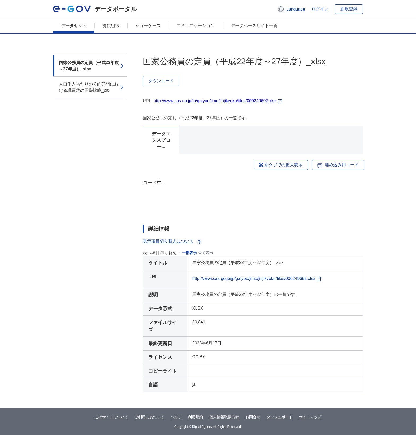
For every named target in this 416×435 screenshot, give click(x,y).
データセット (73, 25)
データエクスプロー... (161, 140)
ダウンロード (161, 81)
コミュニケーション (196, 25)
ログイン (319, 9)
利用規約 (195, 417)
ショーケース (148, 25)
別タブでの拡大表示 (280, 165)
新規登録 (348, 9)
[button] (291, 9)
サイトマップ (310, 417)
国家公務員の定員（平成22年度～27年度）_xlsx (89, 65)
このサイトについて (111, 417)
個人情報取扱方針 (224, 417)
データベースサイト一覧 (254, 25)
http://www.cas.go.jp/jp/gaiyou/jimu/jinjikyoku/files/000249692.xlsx (215, 101)
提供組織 (110, 25)
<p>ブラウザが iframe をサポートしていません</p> (253, 198)
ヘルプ (176, 417)
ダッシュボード (280, 417)
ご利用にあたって (149, 417)
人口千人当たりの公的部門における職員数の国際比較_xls (88, 87)
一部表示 (189, 253)
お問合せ (252, 417)
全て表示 (205, 253)
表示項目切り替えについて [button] (172, 241)
